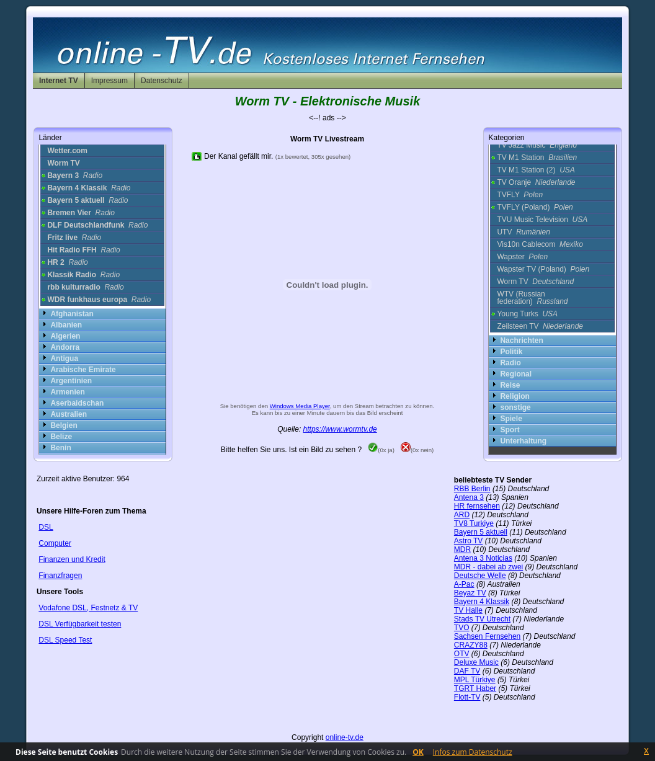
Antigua (64, 358)
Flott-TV (467, 697)
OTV (462, 653)
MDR (462, 549)
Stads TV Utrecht (482, 619)
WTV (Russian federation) (532, 298)
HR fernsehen (477, 506)
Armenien (67, 392)
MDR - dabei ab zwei (488, 567)
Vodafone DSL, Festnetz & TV (88, 607)
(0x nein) (417, 450)
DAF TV (467, 671)
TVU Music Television (542, 219)
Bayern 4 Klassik (481, 601)
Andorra (64, 347)
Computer (54, 543)
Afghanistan (71, 313)
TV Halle (468, 610)
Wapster (522, 256)
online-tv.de (344, 737)
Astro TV (468, 540)
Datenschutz (161, 80)
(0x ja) (381, 450)
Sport (509, 429)
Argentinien (71, 380)
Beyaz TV (470, 593)
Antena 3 (469, 497)
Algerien (65, 336)
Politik (511, 351)
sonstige (515, 407)
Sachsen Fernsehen (487, 636)
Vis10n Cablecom (540, 244)
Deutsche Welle (480, 575)
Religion (514, 396)
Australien (68, 414)
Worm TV (535, 281)
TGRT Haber (475, 688)
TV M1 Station (537, 157)
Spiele (511, 418)
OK (418, 752)
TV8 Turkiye (474, 523)
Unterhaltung (523, 441)
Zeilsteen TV (540, 326)
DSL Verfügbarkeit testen (79, 624)
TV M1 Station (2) (535, 170)
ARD (462, 514)
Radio (510, 362)
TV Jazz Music (537, 145)
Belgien (63, 425)
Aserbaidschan (77, 403)
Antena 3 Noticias (483, 558)
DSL (45, 527)
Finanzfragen (60, 575)
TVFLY (520, 194)
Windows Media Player (300, 406)
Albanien (66, 325)
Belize (61, 436)
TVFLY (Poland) (535, 207)
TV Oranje (536, 182)
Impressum (109, 80)
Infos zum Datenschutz (472, 752)
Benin (60, 447)
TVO (462, 627)
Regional (516, 374)
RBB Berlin (472, 488)
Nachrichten (521, 340)
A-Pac (464, 584)
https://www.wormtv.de (340, 429)
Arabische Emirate (82, 369)
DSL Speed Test (65, 640)
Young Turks (527, 313)
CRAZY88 (471, 645)
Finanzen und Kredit (71, 559)
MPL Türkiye (475, 679)
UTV (523, 232)
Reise (510, 385)
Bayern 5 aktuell (480, 532)
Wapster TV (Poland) (543, 269)
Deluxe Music (476, 662)
